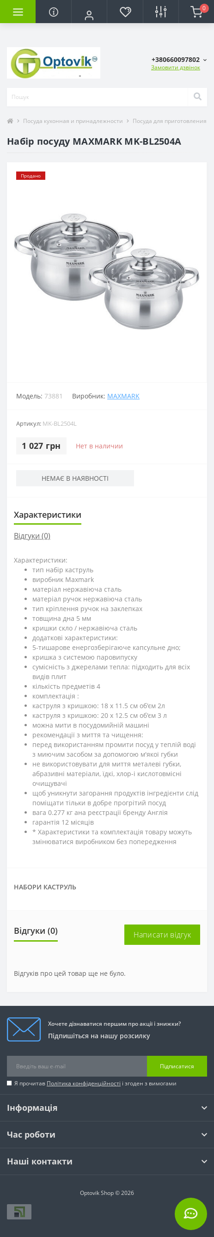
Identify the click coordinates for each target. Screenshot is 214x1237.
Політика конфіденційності (84, 1083)
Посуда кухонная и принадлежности (73, 121)
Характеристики (47, 514)
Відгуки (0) (32, 536)
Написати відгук (162, 935)
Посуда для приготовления (170, 121)
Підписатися (177, 1066)
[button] (89, 15)
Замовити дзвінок (175, 67)
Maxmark (123, 396)
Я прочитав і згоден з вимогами (95, 1083)
